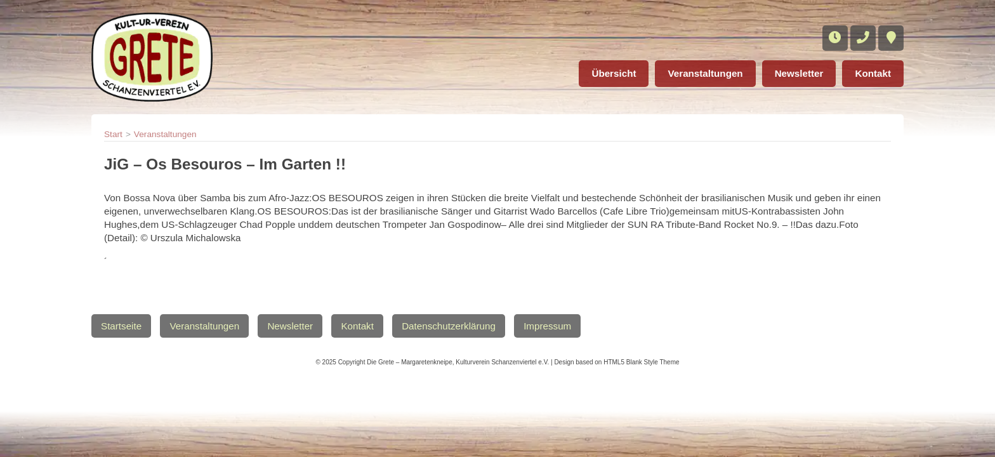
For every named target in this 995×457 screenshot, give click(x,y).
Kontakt (873, 73)
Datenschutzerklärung (449, 326)
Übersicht (613, 73)
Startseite (121, 326)
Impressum (547, 326)
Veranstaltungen (705, 73)
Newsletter (799, 73)
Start (113, 134)
